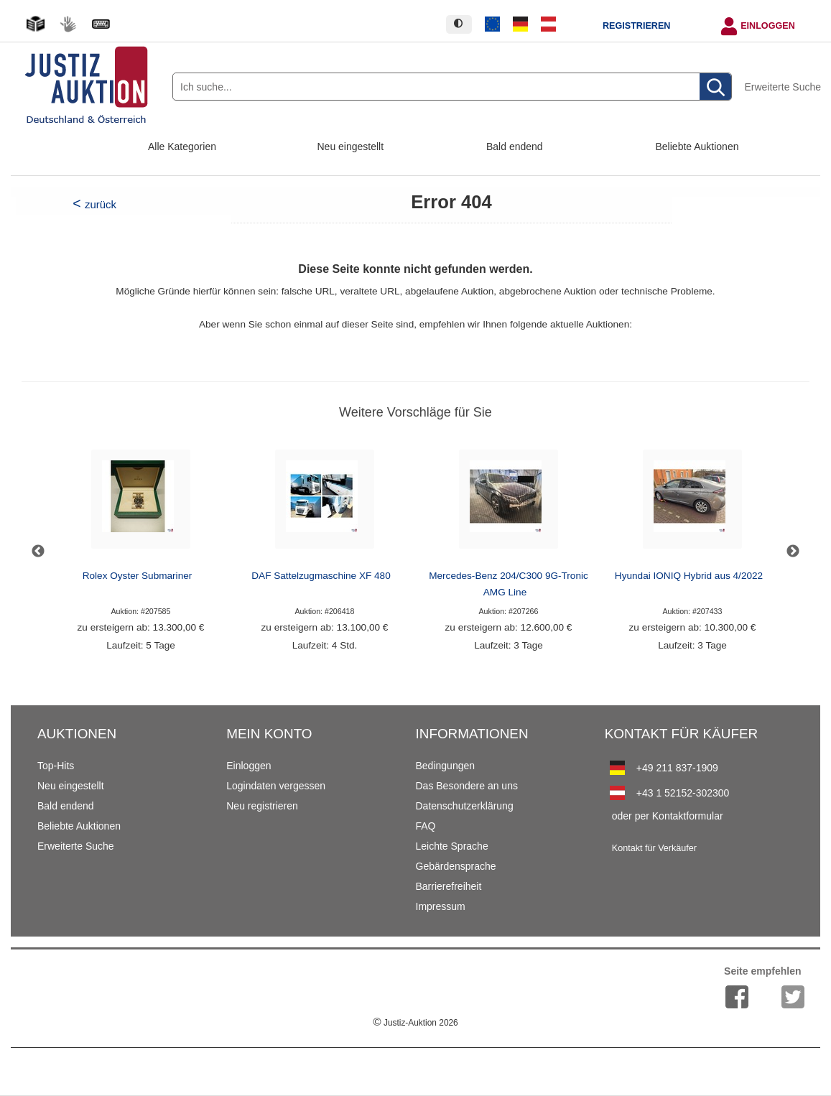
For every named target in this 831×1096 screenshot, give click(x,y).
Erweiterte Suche (782, 87)
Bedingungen (445, 765)
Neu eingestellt (350, 146)
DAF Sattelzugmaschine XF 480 (320, 575)
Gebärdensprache (456, 866)
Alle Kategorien (182, 146)
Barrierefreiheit (449, 886)
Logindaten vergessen (275, 785)
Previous (38, 551)
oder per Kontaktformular (667, 816)
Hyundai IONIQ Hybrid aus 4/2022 (689, 575)
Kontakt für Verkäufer (654, 848)
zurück (100, 204)
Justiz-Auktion (415, 1023)
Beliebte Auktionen (697, 146)
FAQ (426, 826)
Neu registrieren (262, 806)
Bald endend (514, 146)
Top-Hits (55, 765)
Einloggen (768, 26)
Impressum (440, 906)
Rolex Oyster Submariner (137, 575)
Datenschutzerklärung (465, 806)
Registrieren (636, 26)
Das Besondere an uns (467, 785)
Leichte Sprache (452, 846)
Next (793, 551)
